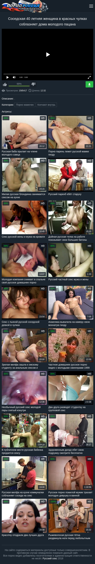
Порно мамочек (25, 104)
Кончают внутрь (46, 104)
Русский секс (50, 558)
